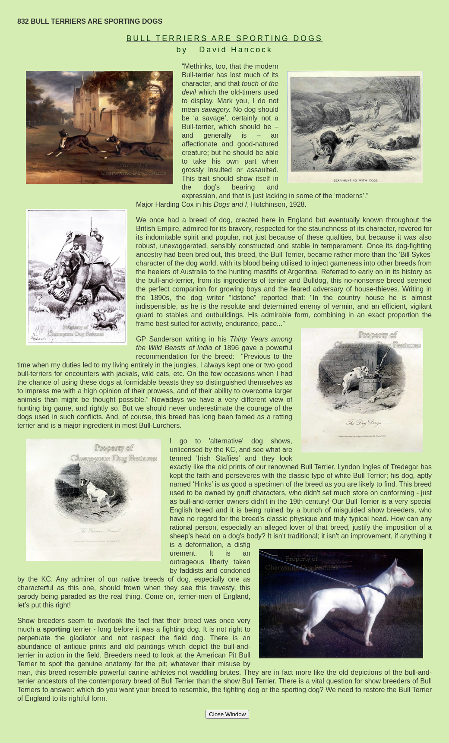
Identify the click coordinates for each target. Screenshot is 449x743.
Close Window (227, 714)
